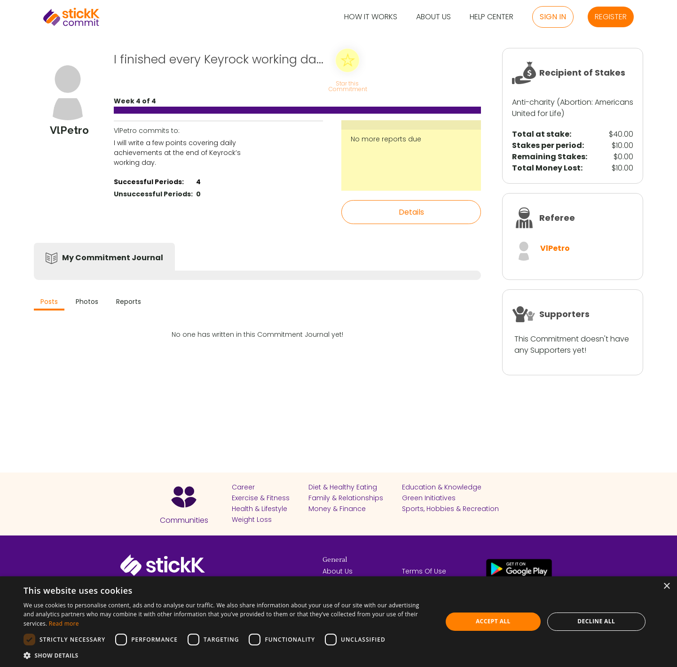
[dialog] (338, 621)
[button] (227, 655)
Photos (87, 301)
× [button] (666, 586)
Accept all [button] (493, 621)
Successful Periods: (149, 181)
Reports (128, 301)
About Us (433, 17)
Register (611, 16)
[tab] (49, 302)
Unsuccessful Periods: (153, 194)
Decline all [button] (596, 621)
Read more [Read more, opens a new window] (64, 624)
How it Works (370, 17)
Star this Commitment (347, 85)
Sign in (553, 16)
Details (411, 212)
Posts (49, 301)
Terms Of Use (424, 571)
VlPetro (555, 248)
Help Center (491, 17)
